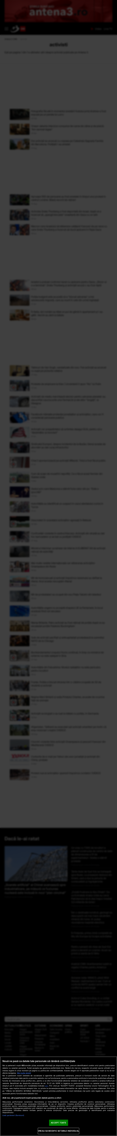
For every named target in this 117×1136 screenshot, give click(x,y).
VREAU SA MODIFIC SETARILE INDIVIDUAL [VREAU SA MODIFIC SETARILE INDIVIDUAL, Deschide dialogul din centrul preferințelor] (58, 1131)
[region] (58, 1096)
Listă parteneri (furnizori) (13, 1115)
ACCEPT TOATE (58, 1122)
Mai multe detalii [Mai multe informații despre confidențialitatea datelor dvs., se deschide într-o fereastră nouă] (24, 1073)
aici (46, 1086)
